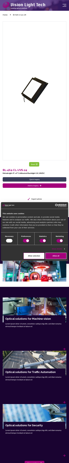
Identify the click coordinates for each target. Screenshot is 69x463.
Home (5, 15)
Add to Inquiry (34, 185)
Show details (57, 249)
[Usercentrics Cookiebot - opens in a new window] (56, 205)
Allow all (56, 256)
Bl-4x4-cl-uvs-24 (19, 15)
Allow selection (34, 256)
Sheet (34, 164)
